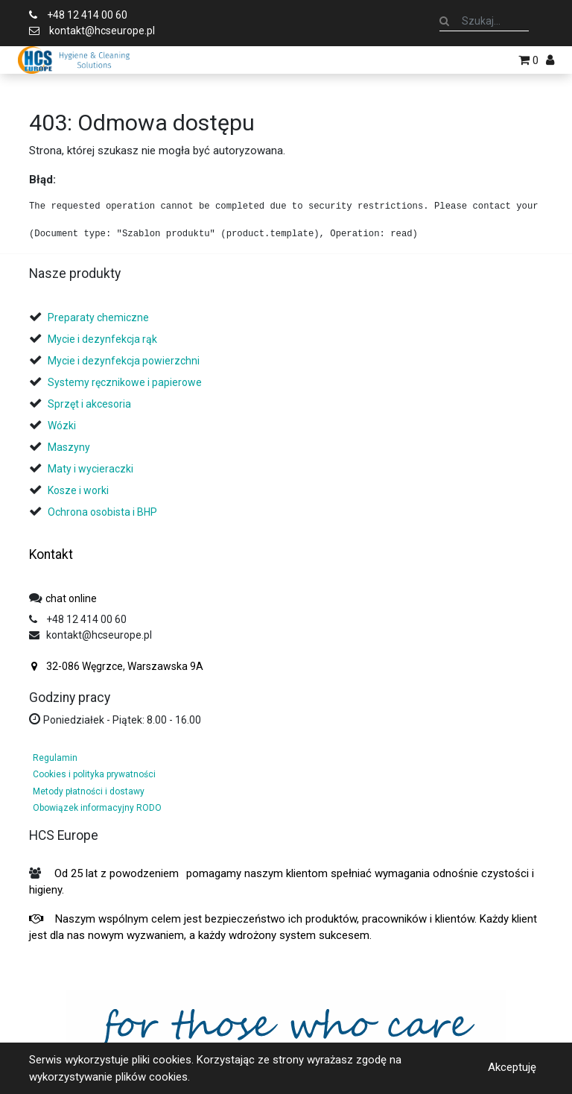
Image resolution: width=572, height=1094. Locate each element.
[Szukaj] (444, 21)
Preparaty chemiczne (99, 317)
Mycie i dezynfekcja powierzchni (124, 361)
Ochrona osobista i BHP (102, 512)
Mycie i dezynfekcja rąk (102, 339)
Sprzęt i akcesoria (89, 404)
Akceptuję (512, 1067)
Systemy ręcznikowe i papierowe (126, 382)
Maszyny (69, 447)
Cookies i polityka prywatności (94, 774)
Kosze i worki (78, 490)
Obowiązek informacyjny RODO (97, 808)
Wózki (62, 425)
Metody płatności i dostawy (88, 791)
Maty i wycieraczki (90, 469)
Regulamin (55, 758)
